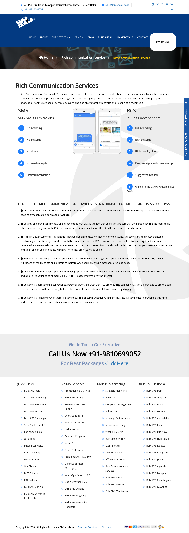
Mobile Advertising (115, 425)
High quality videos (143, 152)
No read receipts (32, 164)
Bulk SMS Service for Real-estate (35, 496)
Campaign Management (118, 404)
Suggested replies (142, 175)
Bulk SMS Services (34, 411)
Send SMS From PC (34, 425)
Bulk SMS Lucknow (156, 432)
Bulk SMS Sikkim (114, 477)
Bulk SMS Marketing (35, 397)
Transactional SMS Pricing (75, 407)
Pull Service (111, 411)
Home (32, 36)
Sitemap (106, 527)
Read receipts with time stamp (150, 164)
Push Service (112, 397)
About (44, 36)
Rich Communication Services (116, 468)
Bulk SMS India (32, 390)
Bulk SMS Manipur (156, 473)
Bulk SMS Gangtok (34, 487)
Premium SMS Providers (78, 457)
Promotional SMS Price (77, 390)
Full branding (139, 128)
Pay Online (162, 41)
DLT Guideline (31, 473)
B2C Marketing (32, 459)
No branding (30, 128)
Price (78, 36)
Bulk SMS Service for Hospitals (76, 505)
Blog (91, 36)
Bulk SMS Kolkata (155, 445)
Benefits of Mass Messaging (74, 466)
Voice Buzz (71, 443)
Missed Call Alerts (33, 445)
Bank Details (125, 36)
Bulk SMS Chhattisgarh (158, 480)
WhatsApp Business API (78, 475)
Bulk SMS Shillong (74, 488)
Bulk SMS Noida (155, 404)
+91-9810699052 (34, 9)
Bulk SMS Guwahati (156, 487)
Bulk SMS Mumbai (156, 411)
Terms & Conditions (88, 527)
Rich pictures (139, 140)
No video (28, 152)
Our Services (60, 36)
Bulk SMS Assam (114, 484)
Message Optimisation (117, 418)
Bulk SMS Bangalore (157, 452)
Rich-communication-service (84, 57)
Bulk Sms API (105, 36)
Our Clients (30, 466)
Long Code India (33, 432)
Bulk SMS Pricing (74, 397)
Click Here (117, 363)
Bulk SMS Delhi (154, 390)
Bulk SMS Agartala (156, 466)
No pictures (29, 140)
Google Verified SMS (76, 482)
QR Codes (29, 439)
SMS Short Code (114, 452)
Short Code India (74, 450)
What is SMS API (114, 432)
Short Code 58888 (74, 422)
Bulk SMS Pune (154, 425)
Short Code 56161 (74, 415)
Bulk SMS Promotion (35, 404)
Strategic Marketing (116, 390)
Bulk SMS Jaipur (154, 459)
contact (142, 36)
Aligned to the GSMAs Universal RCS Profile (150, 188)
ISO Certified (31, 480)
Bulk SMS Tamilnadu (116, 491)
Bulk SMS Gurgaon (156, 397)
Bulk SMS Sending (115, 439)
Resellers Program (75, 436)
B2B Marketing (32, 452)
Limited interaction (34, 175)
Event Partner (112, 445)
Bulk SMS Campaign (35, 418)
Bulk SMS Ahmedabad (158, 418)
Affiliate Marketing (115, 459)
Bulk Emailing (72, 429)
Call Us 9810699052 (186, 144)
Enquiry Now (186, 114)
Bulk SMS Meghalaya (76, 495)
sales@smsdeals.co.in (117, 5)
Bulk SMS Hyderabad (157, 439)
